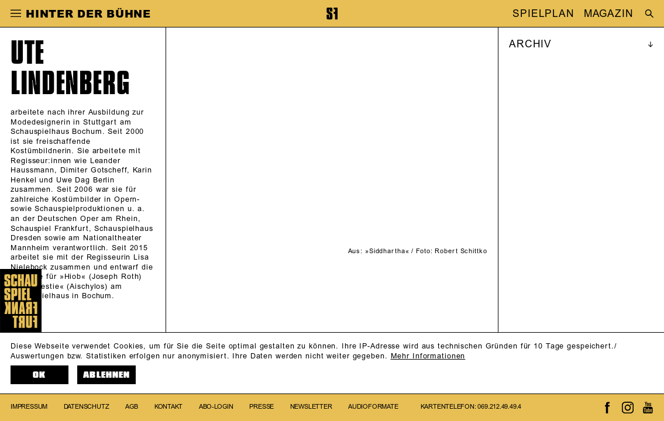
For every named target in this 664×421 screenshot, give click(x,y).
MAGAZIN (609, 13)
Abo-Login (216, 407)
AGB (131, 407)
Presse (261, 407)
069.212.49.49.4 (499, 407)
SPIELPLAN (543, 13)
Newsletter (311, 407)
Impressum (29, 407)
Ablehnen (106, 374)
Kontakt (168, 407)
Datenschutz (86, 407)
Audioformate (373, 407)
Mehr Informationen (428, 356)
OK (39, 374)
